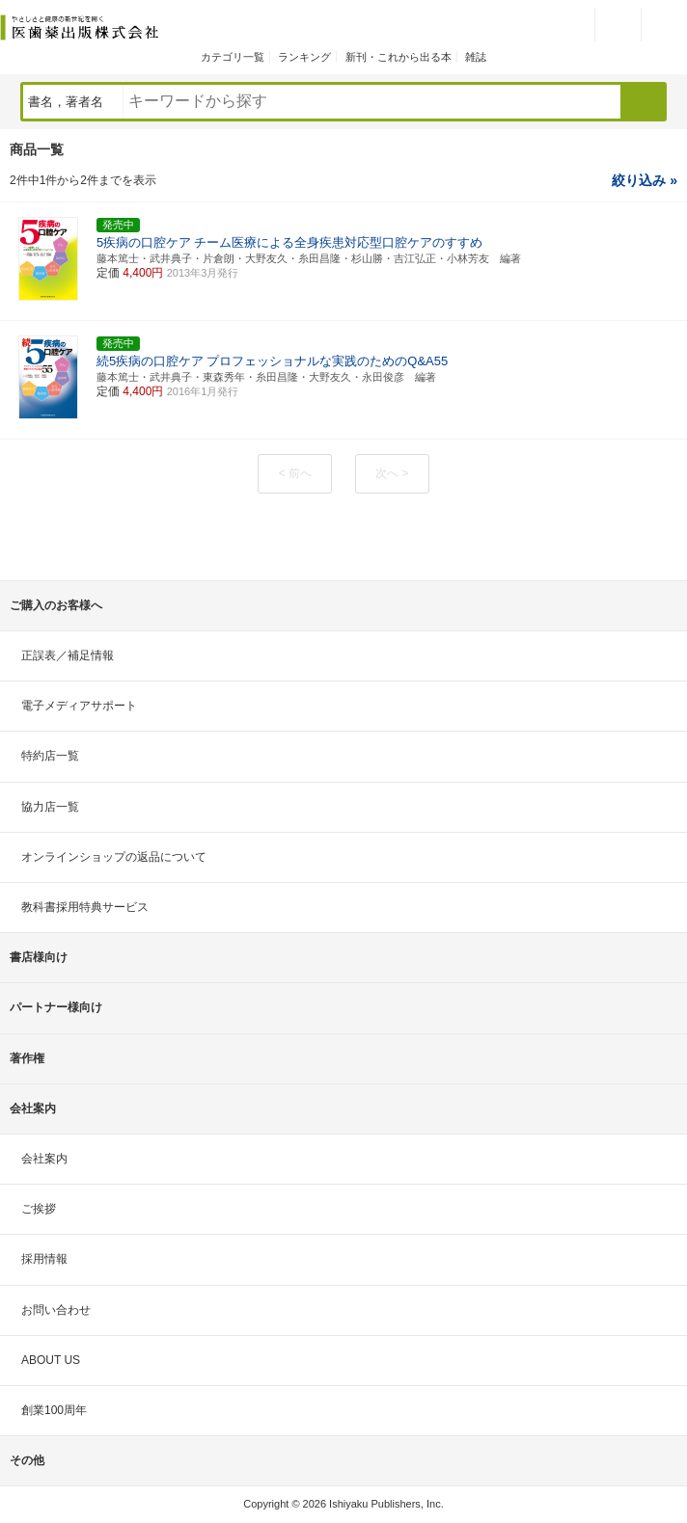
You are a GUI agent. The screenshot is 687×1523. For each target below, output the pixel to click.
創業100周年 (54, 1410)
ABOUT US (50, 1360)
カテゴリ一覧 (232, 57)
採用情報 (44, 1259)
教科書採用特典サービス (85, 907)
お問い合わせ (56, 1310)
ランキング (304, 57)
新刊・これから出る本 (398, 57)
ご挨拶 (38, 1209)
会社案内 (44, 1158)
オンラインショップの (113, 857)
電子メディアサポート (79, 705)
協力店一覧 (50, 807)
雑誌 (475, 57)
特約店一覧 (50, 755)
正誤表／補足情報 (67, 655)
